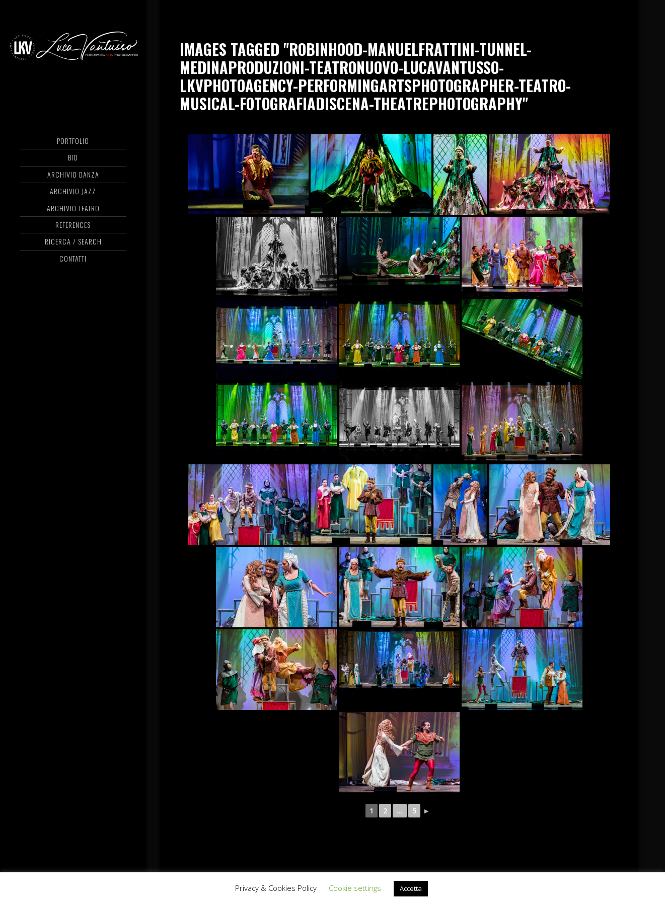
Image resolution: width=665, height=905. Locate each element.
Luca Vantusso (73, 48)
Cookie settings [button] (355, 888)
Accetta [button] (411, 888)
